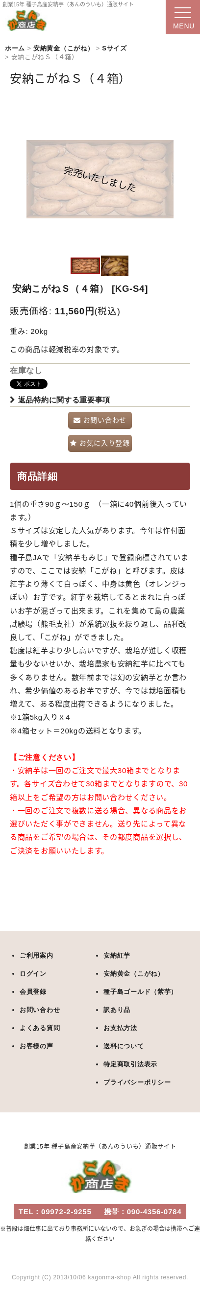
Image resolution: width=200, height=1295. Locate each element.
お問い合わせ (40, 1009)
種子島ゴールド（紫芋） (140, 991)
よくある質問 (40, 1028)
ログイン (33, 973)
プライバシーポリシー (137, 1082)
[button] (85, 266)
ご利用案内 (36, 955)
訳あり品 (116, 1009)
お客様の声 (36, 1046)
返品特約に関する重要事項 (60, 400)
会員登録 (33, 991)
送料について (123, 1046)
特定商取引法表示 (130, 1064)
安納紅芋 (116, 955)
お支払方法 (120, 1028)
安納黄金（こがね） (133, 973)
